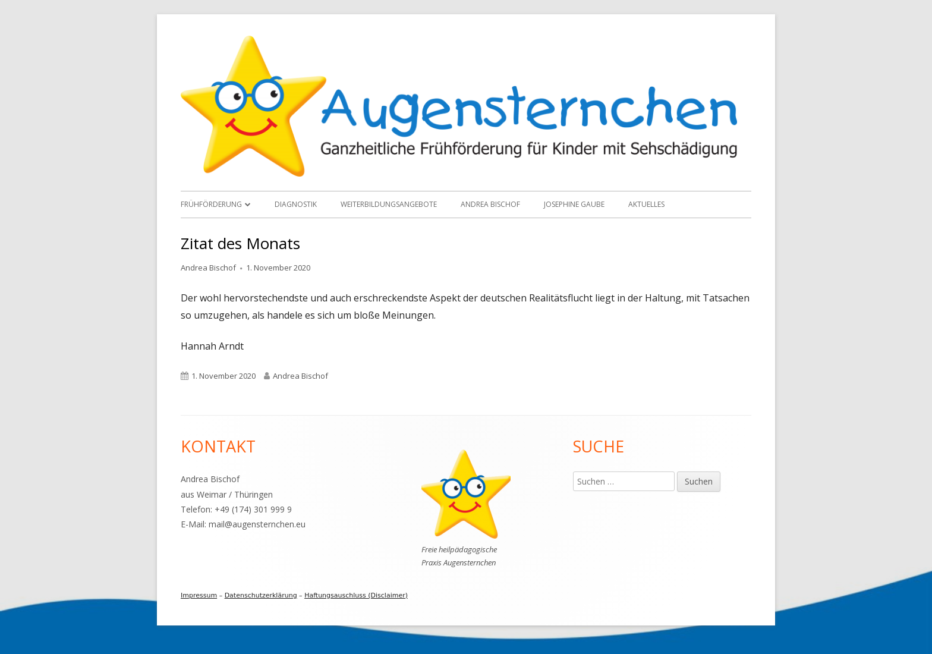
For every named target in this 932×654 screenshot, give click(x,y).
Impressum (199, 595)
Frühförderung (211, 204)
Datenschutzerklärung (261, 595)
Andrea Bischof (490, 204)
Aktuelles (646, 204)
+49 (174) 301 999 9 (253, 509)
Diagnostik (296, 204)
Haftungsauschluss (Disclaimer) (356, 595)
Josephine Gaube (574, 204)
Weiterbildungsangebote (389, 204)
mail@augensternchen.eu (257, 524)
